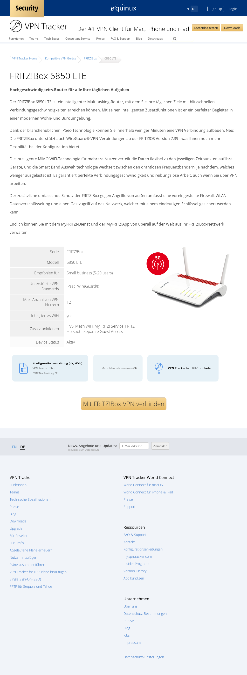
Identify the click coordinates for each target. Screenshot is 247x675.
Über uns (130, 606)
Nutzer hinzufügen (23, 557)
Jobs (127, 635)
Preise (100, 39)
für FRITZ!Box (190, 368)
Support (130, 506)
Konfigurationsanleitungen (143, 549)
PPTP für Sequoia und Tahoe (31, 586)
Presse (129, 620)
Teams (34, 39)
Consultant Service (77, 39)
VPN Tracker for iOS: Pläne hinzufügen (38, 572)
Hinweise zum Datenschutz (83, 449)
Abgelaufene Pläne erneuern (31, 550)
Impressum (132, 642)
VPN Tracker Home (24, 58)
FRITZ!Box (90, 58)
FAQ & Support (120, 39)
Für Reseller (18, 535)
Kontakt (129, 542)
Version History (135, 571)
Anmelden (160, 446)
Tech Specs (52, 39)
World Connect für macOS (143, 485)
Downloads (232, 28)
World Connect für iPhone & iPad (148, 492)
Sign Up (216, 9)
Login (233, 9)
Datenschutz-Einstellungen (144, 657)
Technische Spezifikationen (30, 499)
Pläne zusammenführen (27, 564)
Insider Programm (137, 563)
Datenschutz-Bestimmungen (145, 613)
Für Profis (17, 543)
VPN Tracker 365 (57, 368)
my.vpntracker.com (138, 556)
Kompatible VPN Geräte (60, 58)
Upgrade (16, 528)
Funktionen (16, 39)
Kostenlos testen (206, 28)
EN (187, 9)
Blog (139, 39)
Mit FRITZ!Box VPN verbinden (123, 403)
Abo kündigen (134, 578)
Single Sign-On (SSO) (25, 579)
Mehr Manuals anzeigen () (119, 368)
